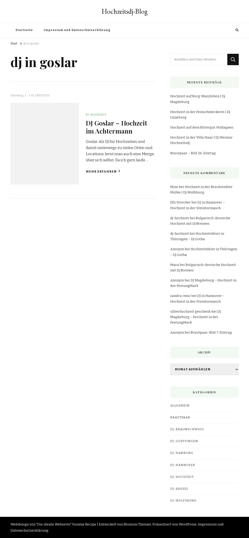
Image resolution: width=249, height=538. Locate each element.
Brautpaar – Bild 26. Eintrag (193, 153)
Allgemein (180, 405)
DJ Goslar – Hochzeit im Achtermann (116, 126)
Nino (174, 187)
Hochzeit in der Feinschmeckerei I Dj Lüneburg (200, 114)
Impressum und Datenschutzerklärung (77, 30)
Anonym (177, 249)
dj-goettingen (184, 441)
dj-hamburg (181, 453)
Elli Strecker (180, 202)
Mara (174, 265)
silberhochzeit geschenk (190, 311)
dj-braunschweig (187, 429)
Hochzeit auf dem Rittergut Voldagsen (201, 127)
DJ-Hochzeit (96, 114)
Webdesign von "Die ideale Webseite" (40, 524)
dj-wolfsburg (183, 500)
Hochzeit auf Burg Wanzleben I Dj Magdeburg (197, 99)
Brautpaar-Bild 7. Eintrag (211, 332)
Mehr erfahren (103, 171)
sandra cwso (180, 296)
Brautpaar (180, 417)
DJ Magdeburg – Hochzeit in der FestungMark (195, 316)
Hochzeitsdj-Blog (125, 11)
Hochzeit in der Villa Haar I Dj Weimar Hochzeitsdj (201, 140)
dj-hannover (182, 465)
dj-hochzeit (179, 218)
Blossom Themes (137, 524)
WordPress (188, 524)
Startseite (24, 30)
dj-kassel (179, 489)
